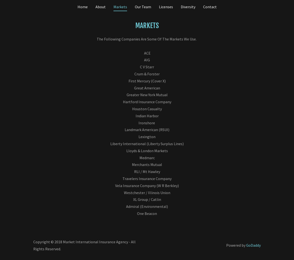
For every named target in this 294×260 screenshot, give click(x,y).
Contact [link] (210, 6)
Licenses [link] (166, 6)
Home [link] (83, 6)
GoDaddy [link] (253, 245)
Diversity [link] (188, 6)
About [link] (100, 6)
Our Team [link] (143, 6)
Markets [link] (120, 6)
